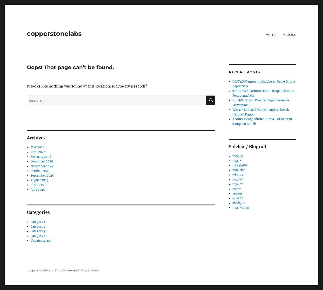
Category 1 (38, 222)
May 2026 (38, 147)
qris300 (237, 198)
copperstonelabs (54, 33)
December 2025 (42, 161)
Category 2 (38, 226)
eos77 (236, 189)
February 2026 (41, 157)
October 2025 (40, 171)
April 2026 (38, 152)
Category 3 (38, 231)
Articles (289, 34)
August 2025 (39, 180)
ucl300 (237, 194)
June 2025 (38, 190)
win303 (237, 175)
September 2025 (42, 175)
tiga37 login (240, 208)
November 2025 (42, 166)
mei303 (237, 156)
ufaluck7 (238, 170)
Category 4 (38, 236)
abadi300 (238, 203)
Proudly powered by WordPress (77, 270)
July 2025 (37, 185)
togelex (237, 184)
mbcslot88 (240, 165)
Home (271, 34)
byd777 (237, 179)
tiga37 (236, 161)
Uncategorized (41, 241)
